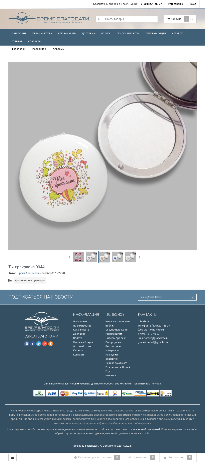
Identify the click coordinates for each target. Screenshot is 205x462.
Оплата (106, 33)
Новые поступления (118, 321)
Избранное (39, 48)
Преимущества (42, 33)
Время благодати (28, 273)
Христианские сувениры (30, 280)
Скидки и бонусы (128, 33)
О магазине (18, 33)
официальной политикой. (145, 429)
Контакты (34, 41)
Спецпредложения (117, 329)
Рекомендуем (114, 333)
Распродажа (113, 342)
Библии (110, 325)
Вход (193, 3)
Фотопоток (18, 48)
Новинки (111, 375)
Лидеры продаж (116, 338)
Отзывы (16, 41)
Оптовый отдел (156, 33)
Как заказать (67, 33)
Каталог (177, 33)
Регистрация (176, 3)
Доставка (88, 33)
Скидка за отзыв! (116, 362)
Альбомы (58, 48)
